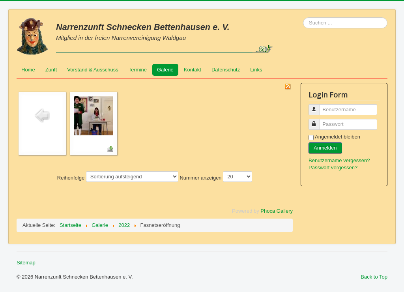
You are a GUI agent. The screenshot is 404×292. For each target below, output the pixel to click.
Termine (138, 70)
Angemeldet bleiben (337, 137)
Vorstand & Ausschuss (92, 70)
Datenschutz (225, 70)
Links (256, 70)
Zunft (51, 70)
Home (28, 70)
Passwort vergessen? (333, 167)
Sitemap (26, 263)
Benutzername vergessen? (339, 160)
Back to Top (374, 277)
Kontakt (192, 70)
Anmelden (325, 148)
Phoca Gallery (276, 211)
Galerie (165, 70)
